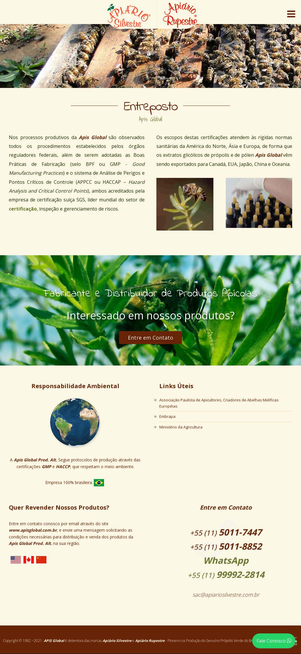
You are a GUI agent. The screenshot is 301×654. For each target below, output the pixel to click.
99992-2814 (225, 566)
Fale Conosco (275, 641)
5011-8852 (226, 546)
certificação (23, 209)
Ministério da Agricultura (181, 427)
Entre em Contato (150, 337)
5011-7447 (226, 532)
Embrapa (167, 416)
